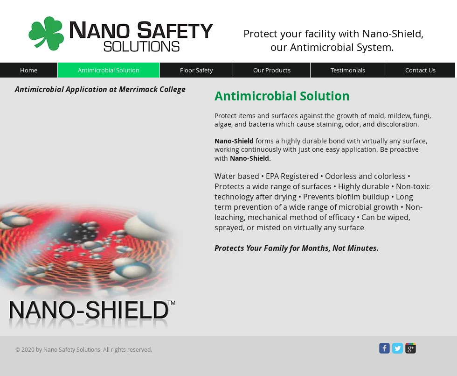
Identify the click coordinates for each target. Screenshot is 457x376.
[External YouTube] (109, 178)
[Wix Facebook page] (384, 348)
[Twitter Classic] (397, 348)
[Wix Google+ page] (410, 348)
